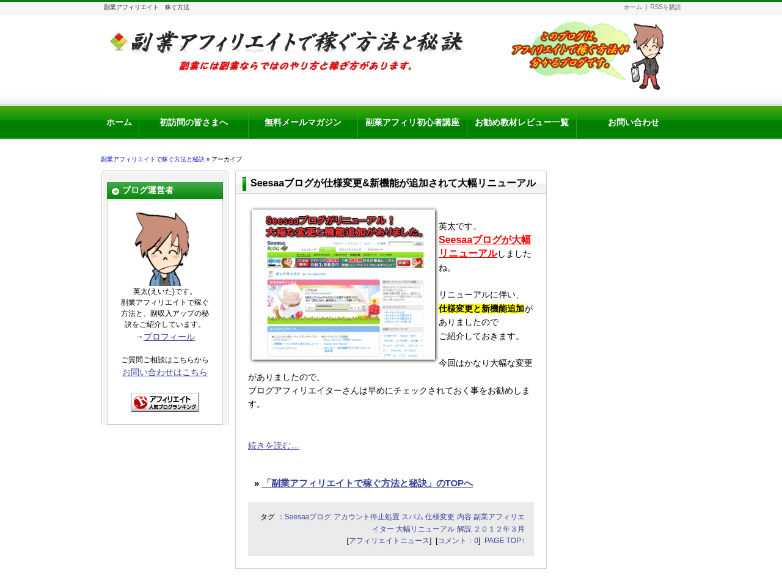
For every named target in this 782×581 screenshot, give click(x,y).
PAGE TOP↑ (504, 540)
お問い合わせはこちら (165, 372)
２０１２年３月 (499, 529)
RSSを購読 (665, 7)
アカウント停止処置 (367, 517)
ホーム (633, 7)
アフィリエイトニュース (389, 540)
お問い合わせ (633, 122)
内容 (464, 517)
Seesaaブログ (308, 517)
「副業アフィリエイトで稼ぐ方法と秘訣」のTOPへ (367, 483)
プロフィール (169, 337)
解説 (464, 529)
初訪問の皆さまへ (193, 122)
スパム (412, 517)
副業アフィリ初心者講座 (412, 122)
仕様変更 (440, 517)
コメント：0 (457, 540)
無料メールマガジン (303, 122)
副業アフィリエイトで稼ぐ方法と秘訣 (153, 159)
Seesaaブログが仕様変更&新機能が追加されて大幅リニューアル (393, 183)
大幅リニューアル (425, 529)
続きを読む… (273, 445)
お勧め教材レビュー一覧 (522, 122)
